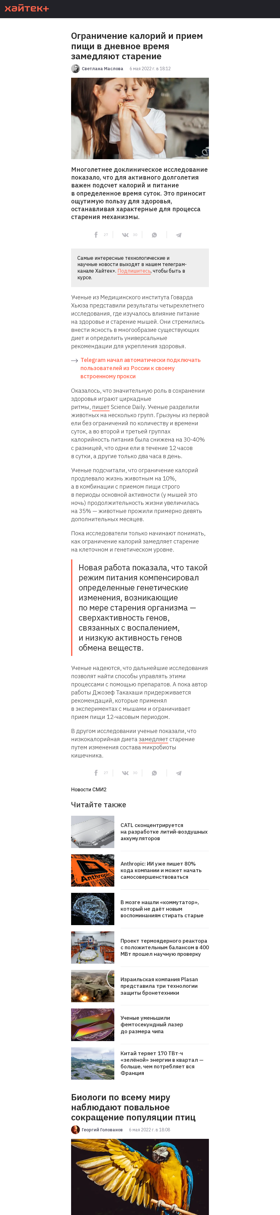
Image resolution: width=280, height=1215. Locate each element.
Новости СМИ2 (88, 790)
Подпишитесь (134, 271)
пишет (101, 407)
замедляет (153, 739)
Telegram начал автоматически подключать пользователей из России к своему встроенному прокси (140, 368)
